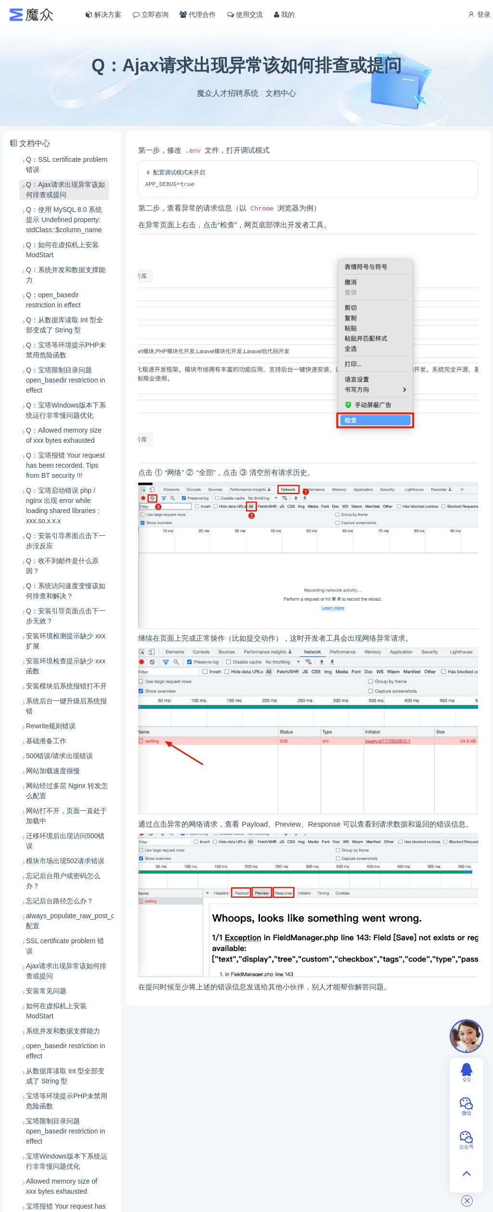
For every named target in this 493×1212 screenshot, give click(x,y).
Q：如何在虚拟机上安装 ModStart (62, 250)
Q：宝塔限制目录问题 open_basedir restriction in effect (65, 380)
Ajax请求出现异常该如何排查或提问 (66, 971)
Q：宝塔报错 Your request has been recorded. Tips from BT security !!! (65, 465)
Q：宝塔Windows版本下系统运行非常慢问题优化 (66, 410)
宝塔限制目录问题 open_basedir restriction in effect (65, 1131)
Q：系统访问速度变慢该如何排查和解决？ (65, 591)
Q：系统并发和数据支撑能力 (65, 275)
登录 (479, 14)
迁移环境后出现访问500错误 (65, 841)
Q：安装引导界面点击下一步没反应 (65, 541)
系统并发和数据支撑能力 (63, 1031)
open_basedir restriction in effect (65, 1051)
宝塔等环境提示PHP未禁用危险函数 (66, 1101)
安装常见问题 (46, 991)
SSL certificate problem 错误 (65, 946)
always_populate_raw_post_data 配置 (67, 921)
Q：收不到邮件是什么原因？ (62, 566)
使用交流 (245, 14)
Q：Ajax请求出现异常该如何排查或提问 (65, 189)
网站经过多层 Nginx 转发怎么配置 (67, 791)
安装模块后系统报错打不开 (66, 686)
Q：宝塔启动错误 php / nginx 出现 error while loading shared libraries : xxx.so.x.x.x (63, 506)
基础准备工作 (46, 741)
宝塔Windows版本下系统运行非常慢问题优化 (66, 1161)
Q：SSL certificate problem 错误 (66, 164)
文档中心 (280, 93)
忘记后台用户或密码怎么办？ (63, 881)
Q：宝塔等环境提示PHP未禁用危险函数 (66, 350)
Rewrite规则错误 (51, 726)
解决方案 (103, 14)
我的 (284, 14)
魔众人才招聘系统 (228, 93)
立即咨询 (151, 14)
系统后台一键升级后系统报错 (66, 706)
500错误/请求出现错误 (59, 756)
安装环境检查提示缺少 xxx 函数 (65, 666)
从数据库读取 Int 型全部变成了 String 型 (65, 1076)
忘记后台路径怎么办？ (59, 901)
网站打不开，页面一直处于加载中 (66, 816)
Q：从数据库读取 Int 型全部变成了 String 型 (64, 325)
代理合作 (198, 14)
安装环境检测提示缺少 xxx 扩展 (65, 641)
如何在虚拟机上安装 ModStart (56, 1011)
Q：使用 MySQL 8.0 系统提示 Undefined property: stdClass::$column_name (64, 220)
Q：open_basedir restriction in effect (53, 300)
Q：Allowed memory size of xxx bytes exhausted (64, 435)
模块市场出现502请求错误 (65, 861)
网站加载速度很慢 (53, 771)
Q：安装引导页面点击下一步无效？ (65, 616)
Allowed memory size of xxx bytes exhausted (61, 1186)
